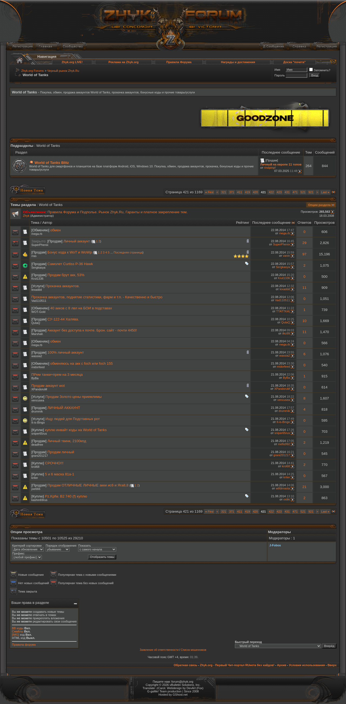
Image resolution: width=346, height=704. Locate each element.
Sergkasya (38, 267)
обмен (55, 230)
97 (304, 254)
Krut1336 (37, 278)
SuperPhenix (39, 244)
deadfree (37, 444)
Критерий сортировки (27, 545)
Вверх (332, 665)
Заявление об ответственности (159, 649)
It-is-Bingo (38, 422)
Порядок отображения (61, 545)
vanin (286, 255)
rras (33, 256)
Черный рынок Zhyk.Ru (63, 70)
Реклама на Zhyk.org (123, 62)
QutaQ (35, 322)
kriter (34, 477)
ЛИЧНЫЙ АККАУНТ (64, 408)
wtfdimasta (283, 488)
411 (239, 192)
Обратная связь (185, 665)
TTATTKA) (283, 311)
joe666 (35, 488)
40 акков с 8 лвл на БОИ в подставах (81, 308)
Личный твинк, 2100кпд (67, 441)
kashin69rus (39, 500)
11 (304, 288)
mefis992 (284, 444)
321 (223, 192)
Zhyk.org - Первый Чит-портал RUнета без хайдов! (237, 665)
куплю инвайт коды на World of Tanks (76, 430)
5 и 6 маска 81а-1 (59, 474)
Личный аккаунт (77, 241)
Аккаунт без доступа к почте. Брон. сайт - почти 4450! (92, 330)
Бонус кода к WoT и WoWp (70, 252)
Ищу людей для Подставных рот (72, 419)
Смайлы (17, 631)
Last (325, 192)
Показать (84, 545)
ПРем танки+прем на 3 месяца (57, 375)
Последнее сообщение (271, 223)
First (209, 192)
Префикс (18, 553)
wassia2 (36, 356)
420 (255, 192)
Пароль (279, 75)
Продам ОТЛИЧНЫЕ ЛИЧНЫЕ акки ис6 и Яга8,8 (88, 485)
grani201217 (39, 455)
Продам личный (61, 452)
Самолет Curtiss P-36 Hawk (70, 264)
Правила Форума (178, 62)
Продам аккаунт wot (48, 386)
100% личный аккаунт (66, 352)
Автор (47, 223)
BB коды (18, 628)
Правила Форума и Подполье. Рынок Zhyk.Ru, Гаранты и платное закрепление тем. (118, 212)
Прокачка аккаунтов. (62, 286)
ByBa (34, 378)
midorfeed (38, 367)
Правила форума (24, 644)
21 (304, 487)
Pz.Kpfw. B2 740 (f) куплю (66, 496)
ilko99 (286, 333)
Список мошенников (193, 649)
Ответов (304, 223)
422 (271, 192)
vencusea (37, 400)
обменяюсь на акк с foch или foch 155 (81, 363)
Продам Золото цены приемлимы (73, 397)
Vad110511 (38, 300)
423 (279, 192)
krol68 (35, 466)
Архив (281, 665)
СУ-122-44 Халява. (63, 319)
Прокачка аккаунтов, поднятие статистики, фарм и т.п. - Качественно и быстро (96, 297)
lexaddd (36, 289)
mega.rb (36, 233)
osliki (286, 499)
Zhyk (26, 215)
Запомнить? (319, 70)
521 (303, 192)
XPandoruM (39, 389)
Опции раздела (319, 205)
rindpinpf (269, 167)
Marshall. (37, 334)
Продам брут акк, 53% (66, 275)
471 (295, 192)
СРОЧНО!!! (54, 463)
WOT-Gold (38, 311)
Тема (35, 223)
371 (231, 192)
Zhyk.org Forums (32, 70)
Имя (277, 69)
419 (247, 192)
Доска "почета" (294, 62)
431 (287, 192)
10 (304, 321)
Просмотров (324, 223)
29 (304, 243)
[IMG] (15, 634)
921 (310, 192)
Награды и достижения (238, 62)
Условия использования (307, 665)
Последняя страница (128, 252)
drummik (37, 411)
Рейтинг (242, 223)
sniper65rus (39, 433)
